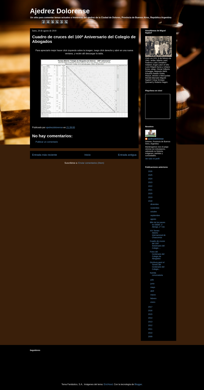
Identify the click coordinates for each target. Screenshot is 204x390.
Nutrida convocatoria (156, 274)
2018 (150, 201)
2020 (150, 193)
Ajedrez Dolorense (60, 11)
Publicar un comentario (47, 142)
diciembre (154, 204)
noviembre (155, 208)
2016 (150, 310)
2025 (150, 175)
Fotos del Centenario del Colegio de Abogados (157, 255)
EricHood (108, 384)
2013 (150, 322)
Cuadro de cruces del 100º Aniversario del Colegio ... (157, 244)
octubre (153, 212)
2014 (150, 318)
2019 (150, 197)
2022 (150, 186)
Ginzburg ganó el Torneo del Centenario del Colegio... (157, 265)
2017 (150, 307)
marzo (153, 295)
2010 (150, 333)
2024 (150, 179)
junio (152, 283)
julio (152, 280)
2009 (150, 336)
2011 (150, 329)
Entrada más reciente (44, 154)
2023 (150, 182)
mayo (153, 287)
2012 (150, 325)
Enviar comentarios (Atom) (91, 163)
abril (152, 291)
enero (153, 302)
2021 (150, 190)
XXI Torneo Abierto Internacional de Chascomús (158, 234)
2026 (150, 171)
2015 (150, 314)
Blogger (138, 384)
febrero (153, 298)
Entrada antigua (127, 154)
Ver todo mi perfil (152, 159)
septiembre (155, 215)
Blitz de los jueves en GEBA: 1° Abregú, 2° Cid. (157, 224)
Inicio (87, 154)
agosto (153, 219)
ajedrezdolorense (156, 139)
